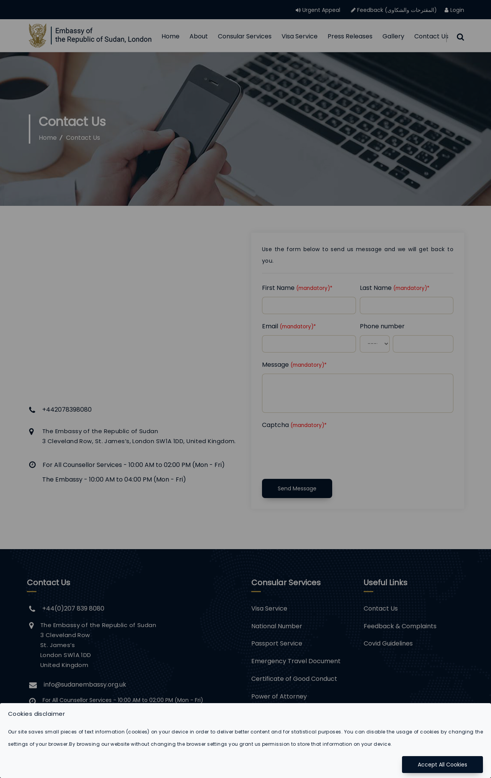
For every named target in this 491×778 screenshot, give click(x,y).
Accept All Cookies (442, 764)
